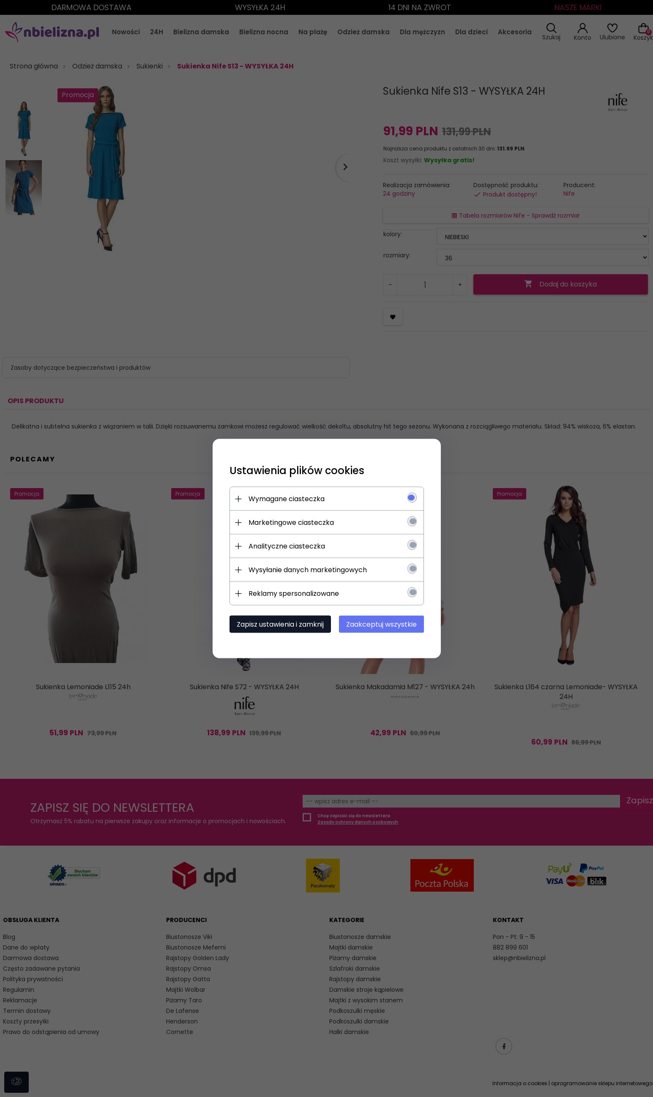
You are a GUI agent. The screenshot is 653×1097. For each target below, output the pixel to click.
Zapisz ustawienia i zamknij (280, 624)
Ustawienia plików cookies (297, 470)
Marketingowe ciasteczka (291, 522)
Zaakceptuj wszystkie (381, 624)
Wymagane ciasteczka (287, 499)
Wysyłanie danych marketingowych (308, 570)
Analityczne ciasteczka (287, 546)
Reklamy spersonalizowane (294, 593)
